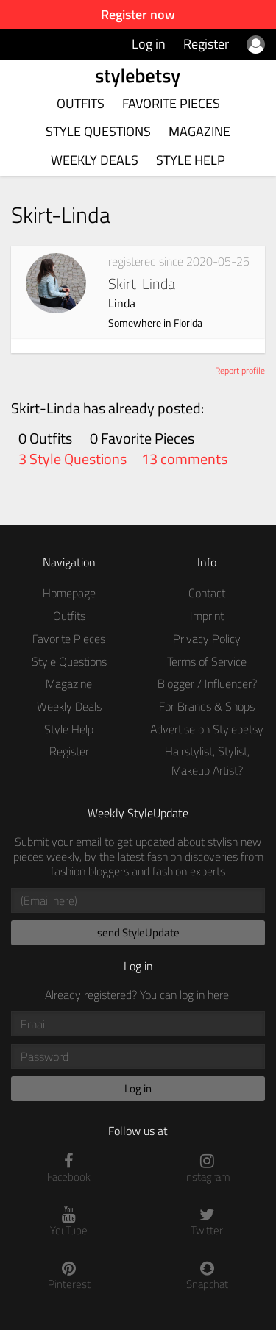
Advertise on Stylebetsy (206, 729)
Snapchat (207, 1276)
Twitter (207, 1222)
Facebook (69, 1168)
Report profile (240, 370)
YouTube (69, 1222)
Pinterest (69, 1276)
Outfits (81, 103)
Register (206, 44)
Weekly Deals (94, 160)
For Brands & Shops (207, 706)
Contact (206, 593)
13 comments (184, 459)
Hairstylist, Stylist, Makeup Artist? (207, 760)
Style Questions (98, 131)
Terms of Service (207, 661)
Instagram (207, 1168)
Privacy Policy (207, 638)
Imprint (207, 616)
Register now (138, 14)
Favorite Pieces (171, 103)
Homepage (69, 593)
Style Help (190, 160)
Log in (149, 44)
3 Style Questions (72, 459)
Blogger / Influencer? (207, 683)
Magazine (199, 131)
